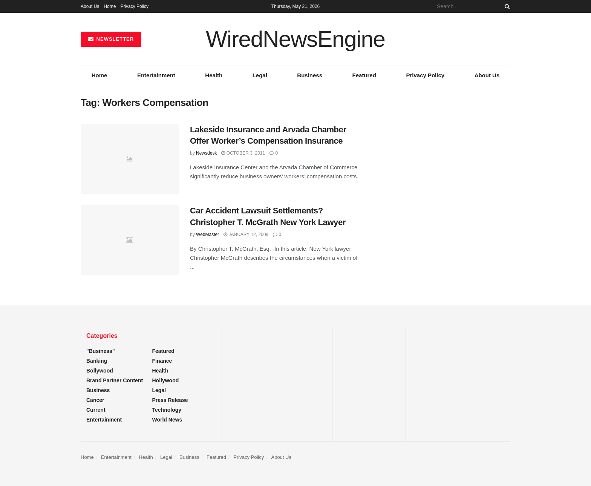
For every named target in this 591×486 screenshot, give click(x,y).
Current (96, 410)
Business (309, 75)
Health (213, 75)
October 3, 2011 (243, 153)
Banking (96, 361)
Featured (364, 75)
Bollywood (99, 371)
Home (110, 6)
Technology (167, 410)
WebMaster (207, 234)
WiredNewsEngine (295, 39)
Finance (162, 361)
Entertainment (156, 75)
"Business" (100, 351)
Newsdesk (206, 153)
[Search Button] (506, 6)
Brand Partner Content (114, 380)
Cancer (95, 400)
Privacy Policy (134, 6)
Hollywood (165, 380)
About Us (90, 6)
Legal (260, 75)
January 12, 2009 (246, 234)
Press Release (170, 400)
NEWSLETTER (111, 39)
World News (167, 420)
